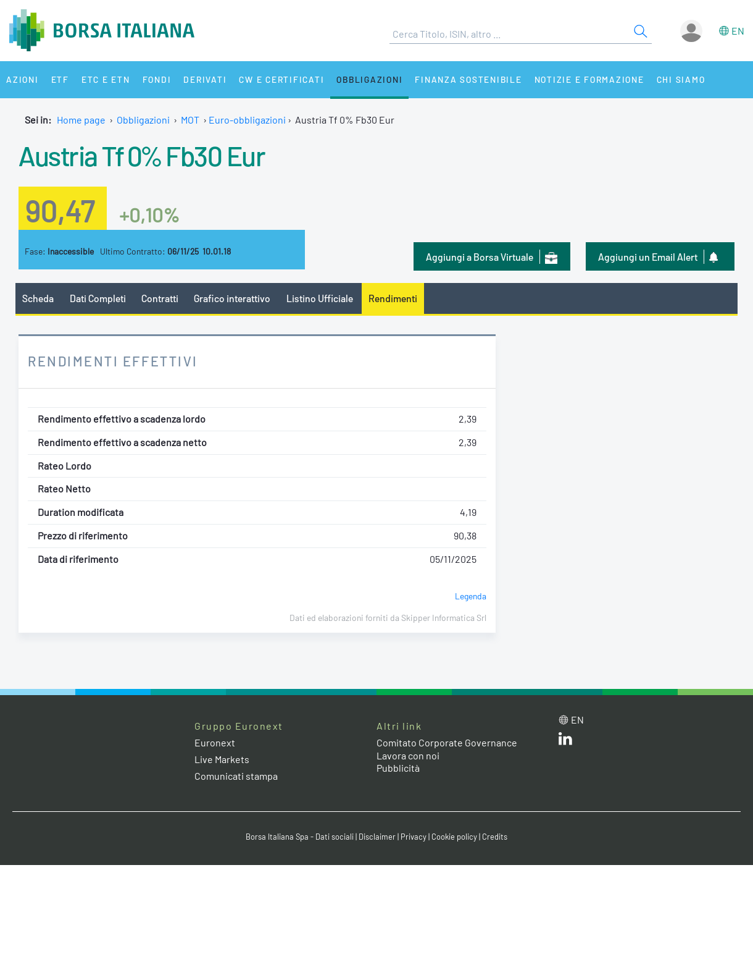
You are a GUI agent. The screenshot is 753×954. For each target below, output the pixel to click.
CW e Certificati (281, 79)
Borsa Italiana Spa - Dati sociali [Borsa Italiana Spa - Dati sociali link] (300, 837)
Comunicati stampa (236, 776)
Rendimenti (392, 298)
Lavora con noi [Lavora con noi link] (407, 755)
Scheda (38, 298)
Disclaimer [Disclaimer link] (377, 837)
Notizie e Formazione (589, 79)
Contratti (159, 298)
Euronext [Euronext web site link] (214, 742)
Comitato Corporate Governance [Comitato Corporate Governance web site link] (446, 742)
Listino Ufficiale (319, 298)
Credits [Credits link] (494, 837)
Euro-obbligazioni (247, 119)
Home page (81, 119)
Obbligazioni (369, 79)
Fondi (157, 79)
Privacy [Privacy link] (413, 837)
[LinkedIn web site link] (565, 741)
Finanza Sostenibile (468, 79)
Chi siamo (681, 79)
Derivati (205, 79)
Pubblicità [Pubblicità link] (398, 768)
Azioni (22, 79)
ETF (60, 79)
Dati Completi (98, 298)
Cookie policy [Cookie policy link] (454, 837)
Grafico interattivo (232, 298)
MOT (190, 119)
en (737, 30)
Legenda (470, 596)
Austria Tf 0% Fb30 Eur (142, 155)
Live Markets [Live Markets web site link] (221, 759)
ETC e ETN (105, 79)
